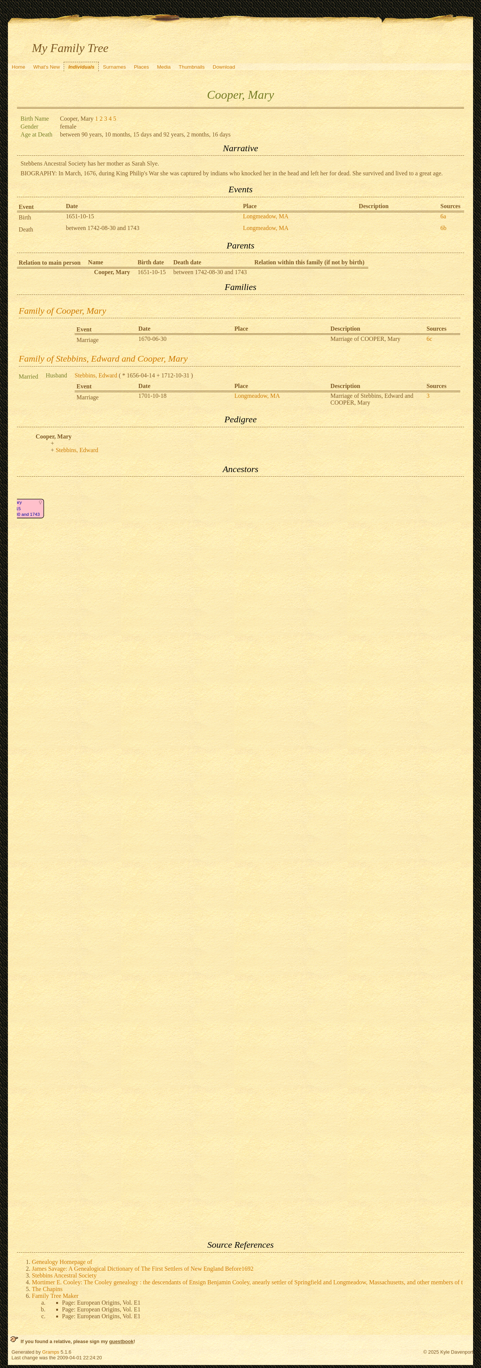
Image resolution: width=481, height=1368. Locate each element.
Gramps (51, 1352)
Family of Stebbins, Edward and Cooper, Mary (103, 358)
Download (224, 67)
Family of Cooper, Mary (62, 311)
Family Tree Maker (55, 1296)
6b (443, 228)
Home (18, 67)
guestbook (121, 1341)
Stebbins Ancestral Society (64, 1275)
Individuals (81, 67)
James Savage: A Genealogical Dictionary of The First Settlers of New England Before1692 (143, 1268)
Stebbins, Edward (96, 375)
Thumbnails (192, 67)
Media (163, 67)
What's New (46, 67)
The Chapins (47, 1289)
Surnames (114, 67)
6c (429, 339)
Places (141, 67)
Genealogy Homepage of (62, 1262)
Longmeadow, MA (265, 216)
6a (443, 216)
